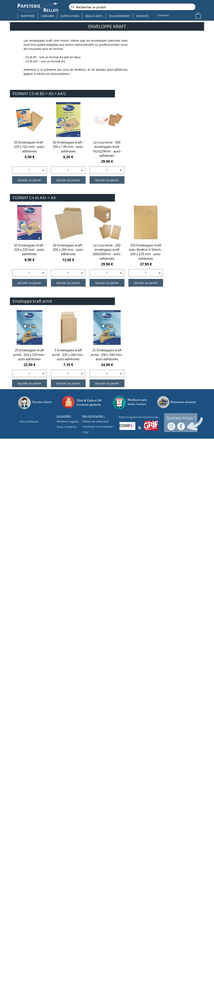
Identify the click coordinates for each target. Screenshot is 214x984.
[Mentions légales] (68, 422)
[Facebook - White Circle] (181, 426)
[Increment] (43, 170)
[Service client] (41, 402)
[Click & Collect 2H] (89, 400)
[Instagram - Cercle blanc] (171, 426)
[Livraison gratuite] (88, 404)
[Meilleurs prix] (138, 400)
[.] (105, 417)
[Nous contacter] (67, 427)
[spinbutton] (29, 170)
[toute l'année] (139, 404)
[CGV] (85, 432)
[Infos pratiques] (32, 422)
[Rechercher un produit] (131, 7)
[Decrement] (15, 170)
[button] (198, 15)
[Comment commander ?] (98, 427)
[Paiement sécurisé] (183, 402)
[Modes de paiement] (95, 422)
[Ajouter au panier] (29, 180)
